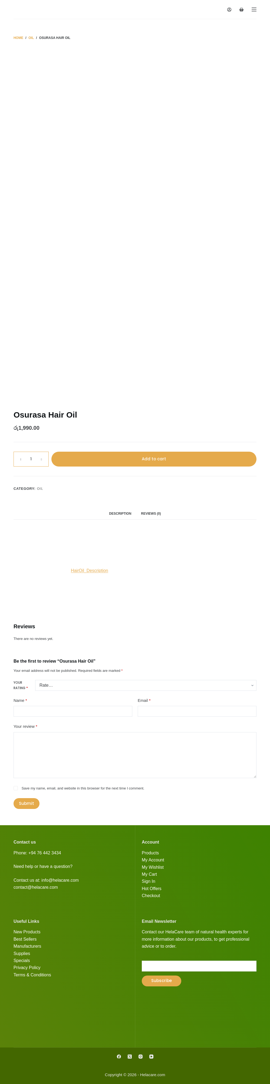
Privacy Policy (27, 967)
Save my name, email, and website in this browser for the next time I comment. (83, 788)
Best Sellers (25, 939)
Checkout (151, 895)
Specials (22, 960)
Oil (40, 488)
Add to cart (154, 459)
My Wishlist (153, 867)
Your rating (21, 685)
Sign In (148, 881)
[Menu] (254, 9)
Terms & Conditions (32, 975)
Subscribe (161, 980)
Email (144, 700)
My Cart (149, 874)
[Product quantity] (31, 459)
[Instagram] (141, 1057)
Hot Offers (152, 888)
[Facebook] (119, 1057)
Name (20, 700)
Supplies (22, 953)
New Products (27, 932)
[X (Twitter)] (130, 1057)
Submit (26, 803)
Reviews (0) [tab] (151, 513)
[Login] (229, 10)
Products (150, 853)
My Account (153, 860)
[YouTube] (151, 1057)
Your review (25, 726)
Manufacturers (27, 946)
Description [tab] (120, 513)
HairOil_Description (89, 571)
